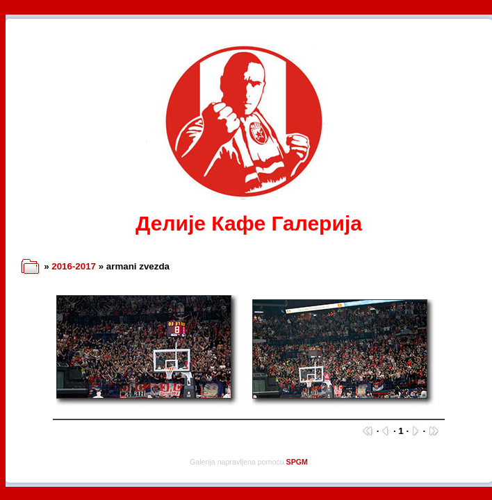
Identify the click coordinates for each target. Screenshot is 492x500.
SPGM (297, 462)
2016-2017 (73, 266)
